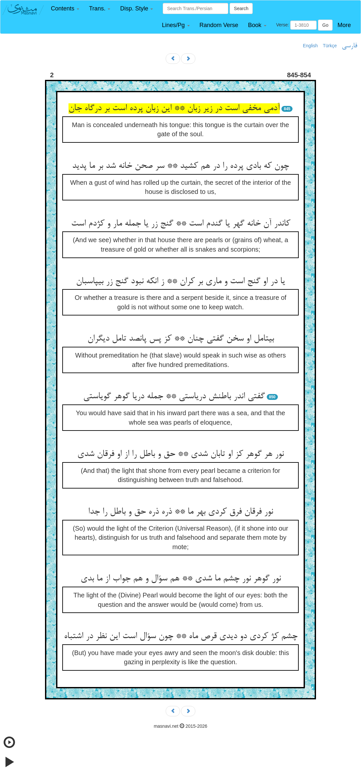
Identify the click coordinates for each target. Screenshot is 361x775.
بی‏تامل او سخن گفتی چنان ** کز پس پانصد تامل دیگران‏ (180, 339)
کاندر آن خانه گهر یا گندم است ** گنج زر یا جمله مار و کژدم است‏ (180, 224)
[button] (65, 8)
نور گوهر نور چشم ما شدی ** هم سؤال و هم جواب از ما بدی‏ (181, 579)
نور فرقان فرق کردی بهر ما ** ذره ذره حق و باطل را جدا (180, 512)
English (310, 45)
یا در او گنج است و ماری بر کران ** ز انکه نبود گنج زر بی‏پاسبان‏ (180, 281)
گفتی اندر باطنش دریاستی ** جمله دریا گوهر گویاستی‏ (174, 396)
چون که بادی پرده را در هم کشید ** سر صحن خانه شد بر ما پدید (180, 166)
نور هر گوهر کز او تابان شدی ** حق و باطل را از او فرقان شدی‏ (180, 454)
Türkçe (330, 45)
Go (325, 25)
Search (241, 8)
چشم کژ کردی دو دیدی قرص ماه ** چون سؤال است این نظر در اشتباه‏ (180, 636)
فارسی (349, 46)
